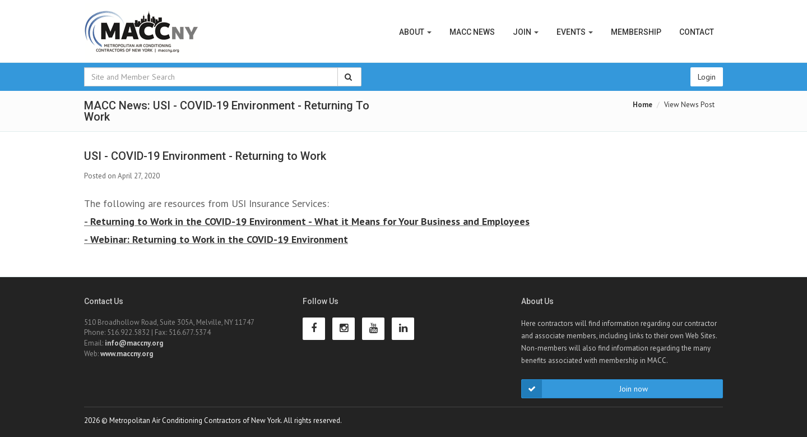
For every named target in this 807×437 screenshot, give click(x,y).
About (415, 31)
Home (642, 104)
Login (707, 77)
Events (574, 31)
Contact (696, 31)
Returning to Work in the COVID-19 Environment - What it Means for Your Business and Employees (310, 221)
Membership (636, 31)
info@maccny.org (134, 343)
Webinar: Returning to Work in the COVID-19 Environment (219, 239)
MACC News (472, 31)
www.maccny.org (126, 353)
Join (526, 31)
